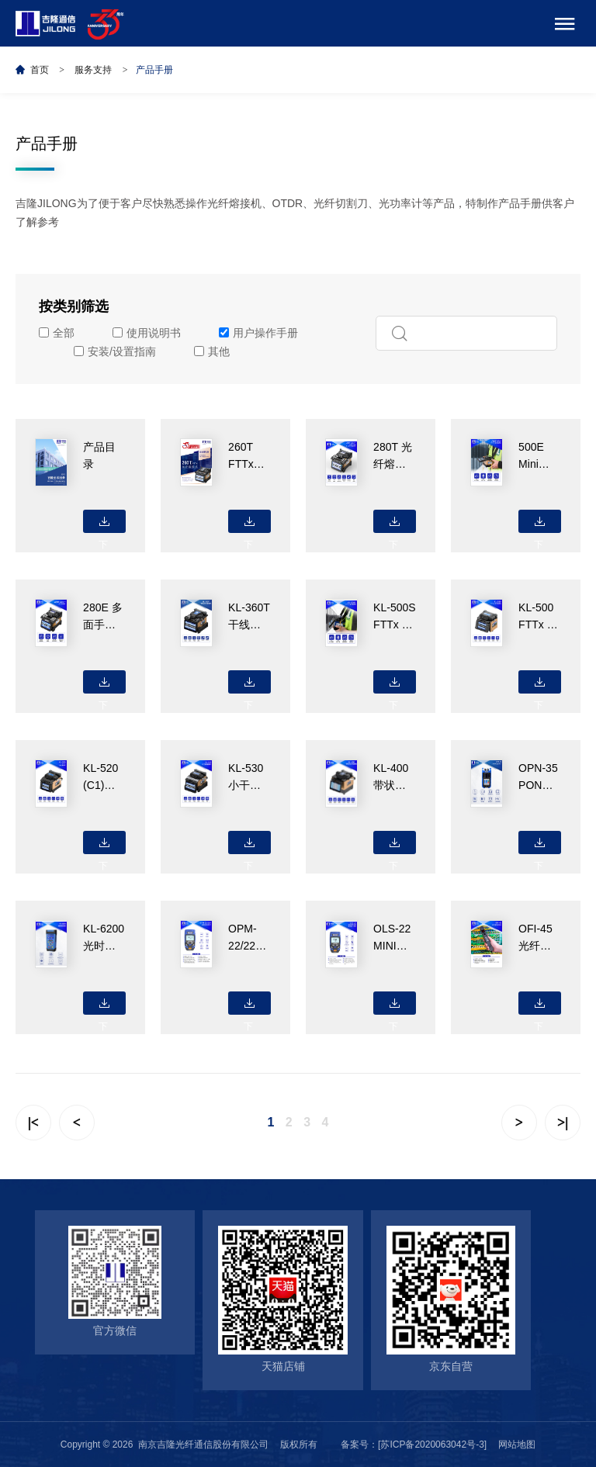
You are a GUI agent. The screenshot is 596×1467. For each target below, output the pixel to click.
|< (33, 1122)
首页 (39, 69)
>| (562, 1122)
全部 (56, 333)
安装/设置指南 (115, 351)
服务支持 (93, 69)
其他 (212, 351)
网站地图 (516, 1444)
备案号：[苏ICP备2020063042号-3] (414, 1444)
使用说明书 (147, 333)
